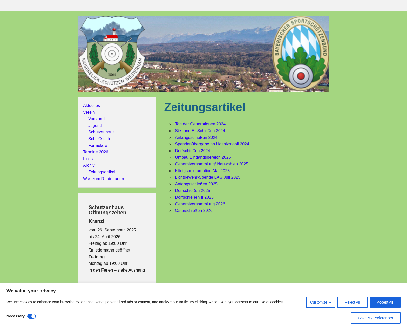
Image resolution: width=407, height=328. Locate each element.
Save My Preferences (375, 318)
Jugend (95, 125)
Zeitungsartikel (101, 172)
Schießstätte (99, 139)
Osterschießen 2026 (193, 210)
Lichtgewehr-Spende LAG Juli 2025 (207, 177)
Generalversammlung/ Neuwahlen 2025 (211, 164)
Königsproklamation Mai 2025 (202, 171)
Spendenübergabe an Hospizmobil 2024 (212, 144)
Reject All (352, 302)
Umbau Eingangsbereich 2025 (203, 157)
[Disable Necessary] (31, 316)
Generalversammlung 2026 (200, 204)
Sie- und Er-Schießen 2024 (200, 130)
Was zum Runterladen (103, 179)
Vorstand (96, 119)
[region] (203, 305)
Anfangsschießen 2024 (196, 137)
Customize (318, 302)
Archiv (88, 165)
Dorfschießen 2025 (192, 190)
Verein (89, 112)
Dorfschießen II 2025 (194, 197)
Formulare (97, 145)
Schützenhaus (101, 132)
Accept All (385, 302)
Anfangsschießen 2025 (196, 184)
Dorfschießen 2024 (192, 151)
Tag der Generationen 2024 (200, 124)
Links (88, 159)
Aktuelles (91, 105)
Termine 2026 (95, 152)
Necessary (15, 316)
